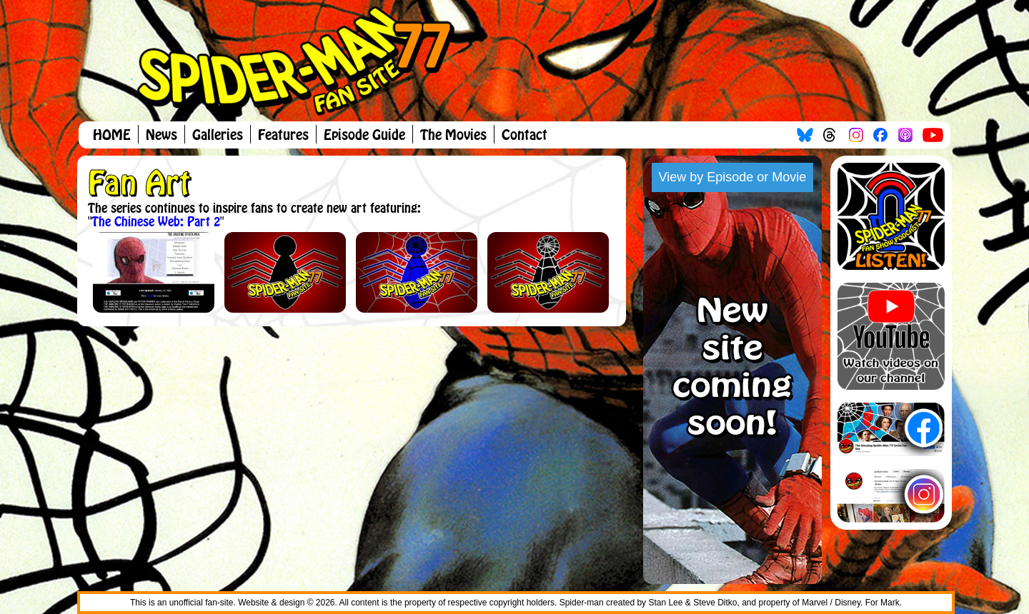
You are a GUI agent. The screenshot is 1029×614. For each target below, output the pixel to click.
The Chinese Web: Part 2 (155, 222)
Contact (524, 135)
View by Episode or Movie (733, 177)
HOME (112, 135)
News (161, 135)
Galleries (217, 135)
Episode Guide (364, 135)
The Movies (453, 135)
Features (283, 135)
